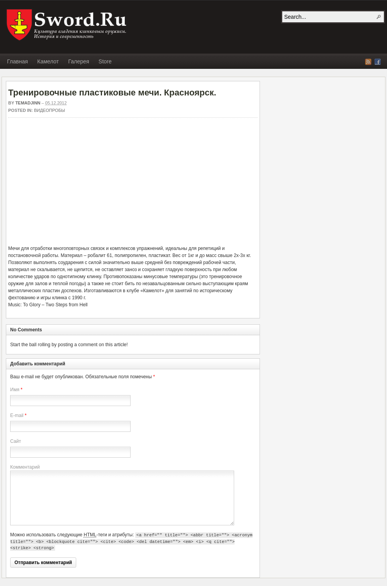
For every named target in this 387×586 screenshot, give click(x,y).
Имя (14, 389)
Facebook (377, 62)
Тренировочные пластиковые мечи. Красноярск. (112, 92)
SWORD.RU (67, 25)
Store (105, 61)
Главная (17, 61)
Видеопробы (49, 110)
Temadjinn (27, 103)
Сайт (15, 441)
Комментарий (25, 467)
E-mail (16, 415)
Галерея (78, 61)
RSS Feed (368, 62)
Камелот (48, 61)
